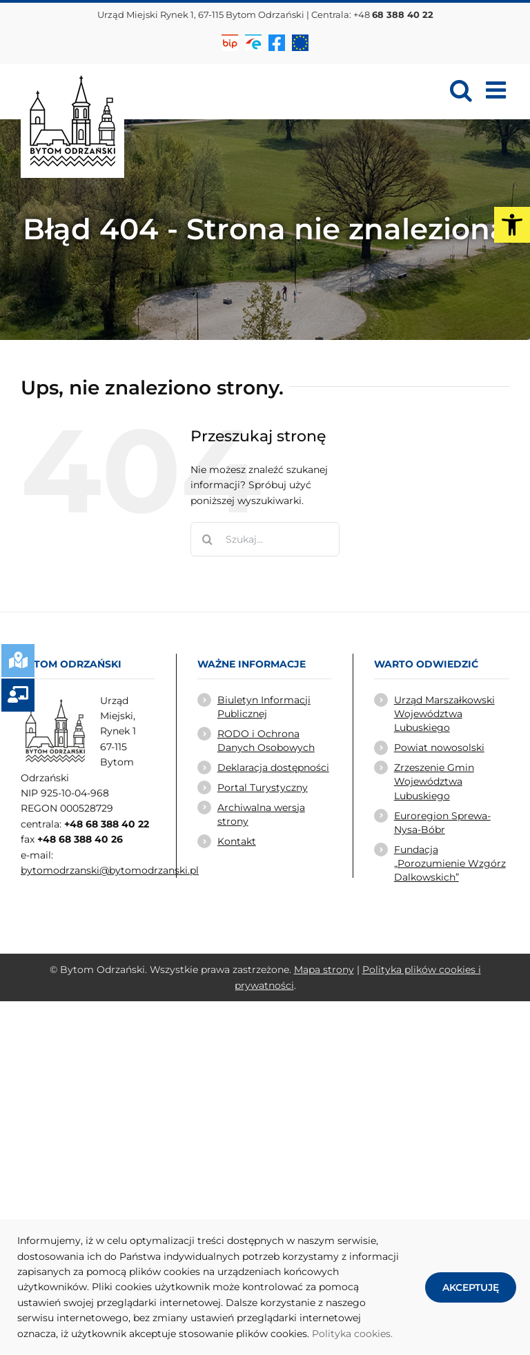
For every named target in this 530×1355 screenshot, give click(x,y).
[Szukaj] (207, 539)
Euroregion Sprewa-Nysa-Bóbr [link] (442, 823)
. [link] (392, 1333)
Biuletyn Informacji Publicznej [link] (264, 707)
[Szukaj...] (265, 539)
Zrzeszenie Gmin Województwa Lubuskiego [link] (434, 781)
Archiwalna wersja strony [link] (261, 814)
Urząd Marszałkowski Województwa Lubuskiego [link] (444, 714)
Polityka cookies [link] (351, 1333)
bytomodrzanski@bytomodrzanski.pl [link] (110, 870)
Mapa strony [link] (324, 969)
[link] (512, 225)
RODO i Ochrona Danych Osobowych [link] (266, 740)
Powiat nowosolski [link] (439, 747)
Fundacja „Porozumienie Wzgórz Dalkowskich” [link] (450, 863)
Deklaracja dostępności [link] (273, 767)
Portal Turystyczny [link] (262, 787)
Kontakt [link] (236, 841)
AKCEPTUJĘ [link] (470, 1287)
